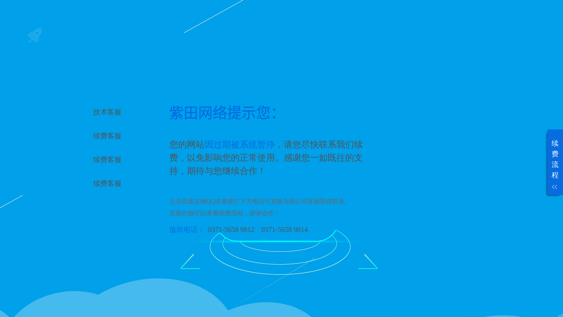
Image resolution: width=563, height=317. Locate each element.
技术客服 (107, 112)
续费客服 (107, 136)
